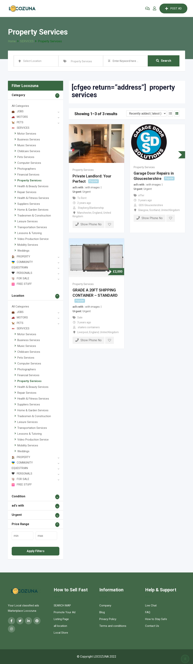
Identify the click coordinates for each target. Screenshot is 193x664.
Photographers (26, 168)
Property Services (29, 180)
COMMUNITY (22, 262)
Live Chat (151, 605)
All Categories (20, 106)
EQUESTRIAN (20, 267)
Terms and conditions (112, 626)
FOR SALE (20, 278)
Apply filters (35, 551)
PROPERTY (21, 256)
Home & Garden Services (32, 209)
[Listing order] (146, 113)
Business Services (28, 139)
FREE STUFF (22, 284)
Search (163, 61)
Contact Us (152, 626)
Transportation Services (32, 227)
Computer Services (29, 163)
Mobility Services (27, 244)
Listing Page (61, 619)
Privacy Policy (107, 619)
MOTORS (20, 117)
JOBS (18, 111)
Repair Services (26, 192)
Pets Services (25, 157)
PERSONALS (22, 273)
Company (105, 605)
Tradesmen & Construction (34, 215)
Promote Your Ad (64, 612)
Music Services (26, 145)
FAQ (147, 612)
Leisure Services (27, 221)
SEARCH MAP (62, 605)
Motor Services (26, 133)
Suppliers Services (28, 204)
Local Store (61, 632)
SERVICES (20, 127)
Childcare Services (28, 151)
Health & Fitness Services (33, 198)
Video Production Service (33, 239)
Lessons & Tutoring (29, 233)
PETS (17, 122)
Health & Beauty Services (32, 186)
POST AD (173, 8)
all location (60, 626)
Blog (102, 612)
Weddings (23, 250)
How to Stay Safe (156, 619)
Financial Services (28, 174)
